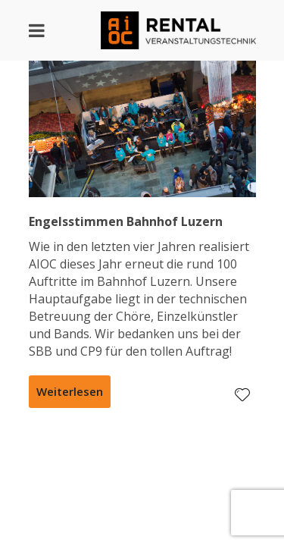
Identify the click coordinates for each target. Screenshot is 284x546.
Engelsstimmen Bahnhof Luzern (126, 221)
